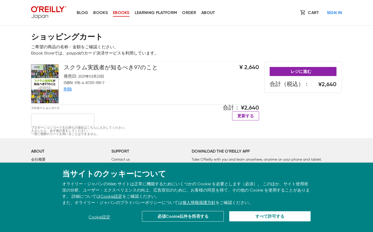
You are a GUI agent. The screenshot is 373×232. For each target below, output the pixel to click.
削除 (68, 89)
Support (120, 151)
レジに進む (301, 72)
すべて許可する (269, 217)
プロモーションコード (45, 108)
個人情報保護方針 (199, 202)
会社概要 (38, 159)
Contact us (120, 159)
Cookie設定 (111, 196)
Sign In (334, 13)
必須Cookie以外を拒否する (183, 217)
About (208, 13)
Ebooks (121, 13)
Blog (82, 13)
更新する (245, 116)
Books (100, 13)
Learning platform (156, 13)
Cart (313, 13)
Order (189, 13)
